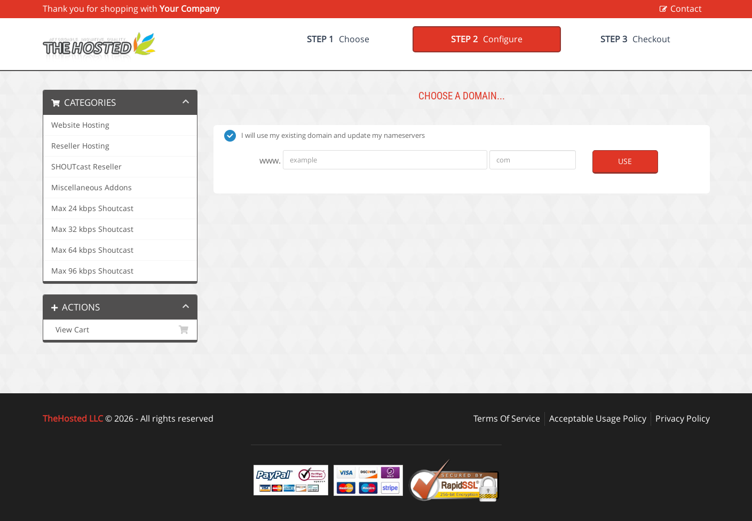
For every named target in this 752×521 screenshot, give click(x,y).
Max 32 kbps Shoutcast (92, 229)
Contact (686, 8)
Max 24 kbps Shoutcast (92, 208)
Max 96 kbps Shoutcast (92, 271)
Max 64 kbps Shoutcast (92, 250)
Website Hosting (80, 125)
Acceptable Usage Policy (597, 418)
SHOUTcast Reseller (86, 167)
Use (625, 161)
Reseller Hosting (80, 146)
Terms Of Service (506, 418)
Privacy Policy (682, 418)
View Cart (120, 329)
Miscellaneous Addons (91, 187)
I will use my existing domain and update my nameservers (324, 136)
